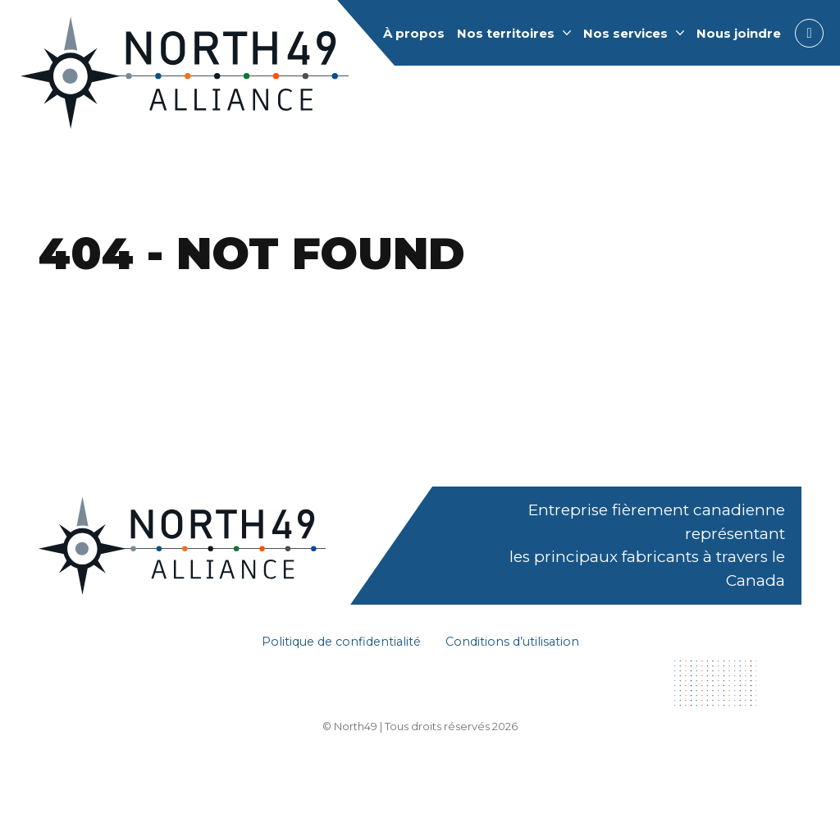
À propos (414, 33)
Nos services (625, 33)
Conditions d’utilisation (512, 641)
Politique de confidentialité (341, 641)
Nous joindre (738, 33)
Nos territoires (506, 33)
